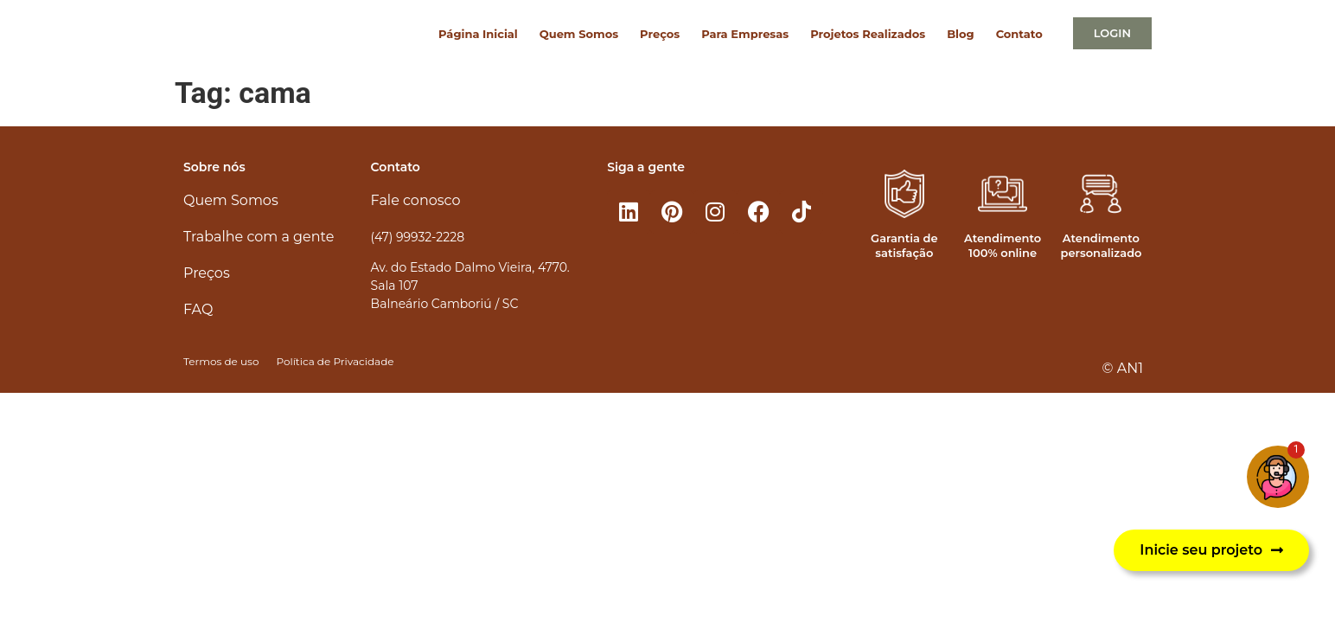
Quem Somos (579, 34)
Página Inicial (478, 34)
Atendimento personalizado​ (1100, 245)
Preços (660, 34)
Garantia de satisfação (904, 245)
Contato (1019, 34)
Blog (960, 34)
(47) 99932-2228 (417, 237)
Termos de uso (221, 361)
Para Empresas (745, 34)
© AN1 (1122, 368)
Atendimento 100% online (1002, 245)
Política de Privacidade (334, 361)
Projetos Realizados (867, 34)
